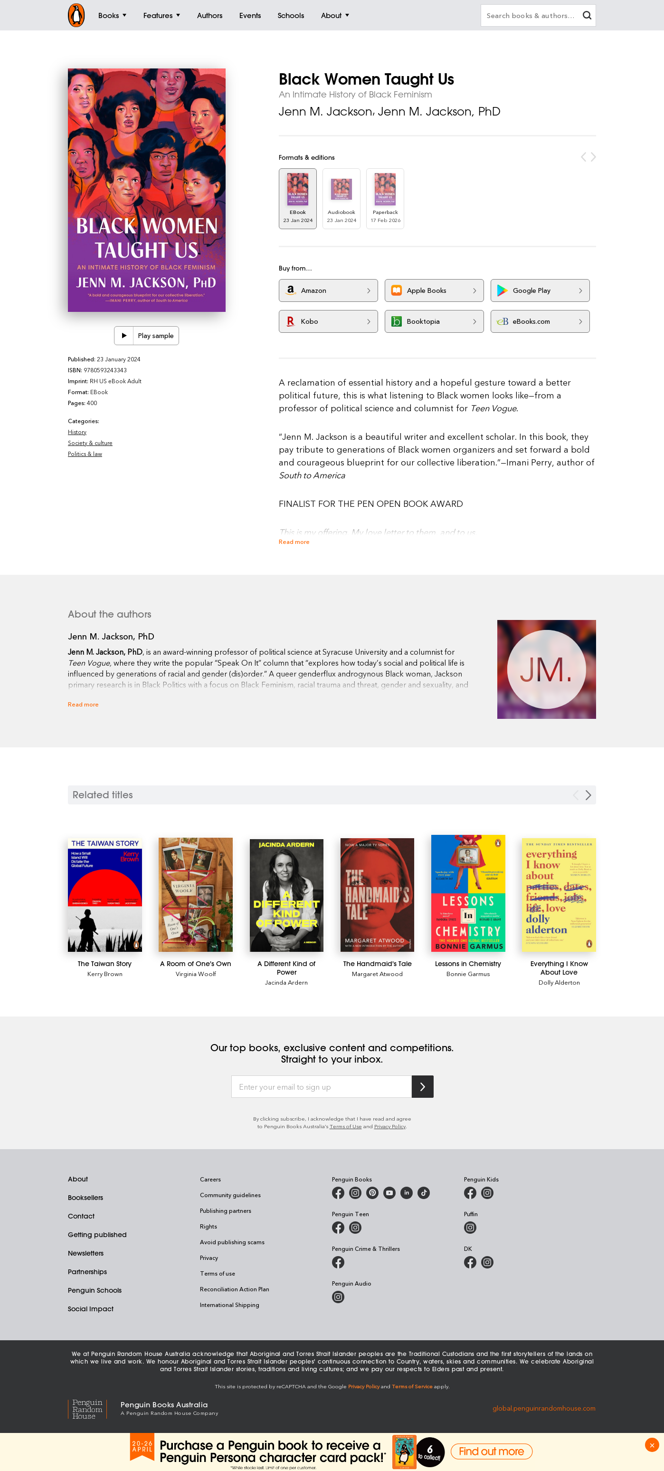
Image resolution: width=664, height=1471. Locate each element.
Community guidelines (230, 1194)
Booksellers (85, 1197)
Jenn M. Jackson (325, 111)
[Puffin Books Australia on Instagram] (470, 1227)
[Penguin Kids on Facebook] (470, 1193)
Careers (210, 1179)
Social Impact (91, 1309)
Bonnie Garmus (468, 973)
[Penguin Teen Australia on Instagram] (355, 1227)
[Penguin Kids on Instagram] (487, 1193)
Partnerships (87, 1272)
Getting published (97, 1234)
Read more (294, 541)
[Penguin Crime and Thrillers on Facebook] (338, 1262)
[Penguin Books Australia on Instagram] (355, 1193)
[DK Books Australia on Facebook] (470, 1262)
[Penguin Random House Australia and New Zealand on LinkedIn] (406, 1193)
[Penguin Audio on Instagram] (338, 1297)
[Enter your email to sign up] (321, 1087)
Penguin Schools (95, 1290)
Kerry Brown (105, 973)
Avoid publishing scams (232, 1242)
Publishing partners (225, 1210)
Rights (208, 1226)
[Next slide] (588, 795)
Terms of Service (412, 1386)
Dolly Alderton (559, 982)
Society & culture (90, 442)
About (78, 1179)
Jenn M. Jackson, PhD (439, 111)
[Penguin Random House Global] (94, 1407)
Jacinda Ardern (286, 982)
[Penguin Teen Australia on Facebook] (338, 1227)
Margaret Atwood (377, 973)
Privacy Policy (390, 1126)
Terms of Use (346, 1126)
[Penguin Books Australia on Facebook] (338, 1193)
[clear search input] (587, 16)
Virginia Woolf (196, 973)
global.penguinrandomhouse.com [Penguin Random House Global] (544, 1408)
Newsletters (86, 1253)
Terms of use (217, 1273)
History (77, 431)
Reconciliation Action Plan (234, 1289)
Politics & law (85, 453)
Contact (81, 1216)
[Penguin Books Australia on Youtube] (389, 1193)
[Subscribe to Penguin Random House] (423, 1086)
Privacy (209, 1257)
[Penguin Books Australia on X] (372, 1193)
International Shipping (229, 1304)
